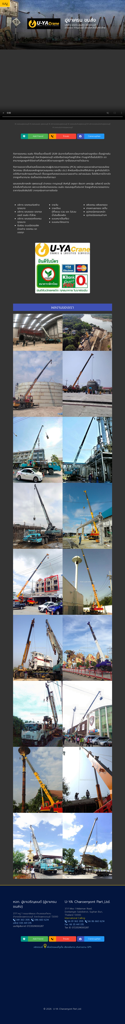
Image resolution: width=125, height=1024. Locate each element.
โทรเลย (66, 136)
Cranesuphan (94, 136)
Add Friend (38, 136)
